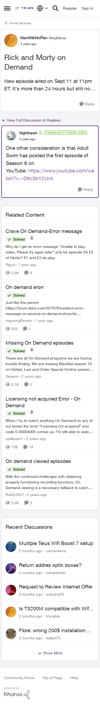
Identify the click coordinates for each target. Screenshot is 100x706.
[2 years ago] (30, 376)
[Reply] (87, 104)
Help (74, 677)
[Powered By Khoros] (50, 693)
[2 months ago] (30, 551)
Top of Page (52, 677)
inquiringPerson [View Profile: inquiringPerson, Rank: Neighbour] (19, 320)
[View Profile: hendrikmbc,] (11, 568)
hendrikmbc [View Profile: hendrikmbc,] (56, 572)
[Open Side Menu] (7, 8)
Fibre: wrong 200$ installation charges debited (52, 630)
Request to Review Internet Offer (56, 587)
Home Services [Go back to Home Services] (17, 23)
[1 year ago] (26, 264)
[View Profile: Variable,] (11, 612)
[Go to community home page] (24, 8)
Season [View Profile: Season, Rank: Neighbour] (12, 376)
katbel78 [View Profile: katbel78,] (53, 637)
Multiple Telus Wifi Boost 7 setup (56, 543)
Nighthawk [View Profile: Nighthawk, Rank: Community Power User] (28, 133)
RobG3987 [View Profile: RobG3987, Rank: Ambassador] (15, 494)
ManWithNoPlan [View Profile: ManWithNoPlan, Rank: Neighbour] (33, 37)
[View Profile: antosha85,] (11, 590)
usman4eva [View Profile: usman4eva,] (56, 550)
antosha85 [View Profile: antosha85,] (55, 594)
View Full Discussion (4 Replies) (31, 120)
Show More (50, 653)
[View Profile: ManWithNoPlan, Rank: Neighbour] (11, 40)
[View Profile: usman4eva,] (11, 546)
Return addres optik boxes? (50, 565)
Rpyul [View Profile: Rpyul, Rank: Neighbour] (10, 264)
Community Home (19, 677)
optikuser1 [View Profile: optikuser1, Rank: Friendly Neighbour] (14, 438)
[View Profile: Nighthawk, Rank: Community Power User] (11, 135)
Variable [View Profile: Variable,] (53, 616)
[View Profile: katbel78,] (11, 633)
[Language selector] (42, 8)
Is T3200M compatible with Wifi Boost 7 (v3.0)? (54, 609)
